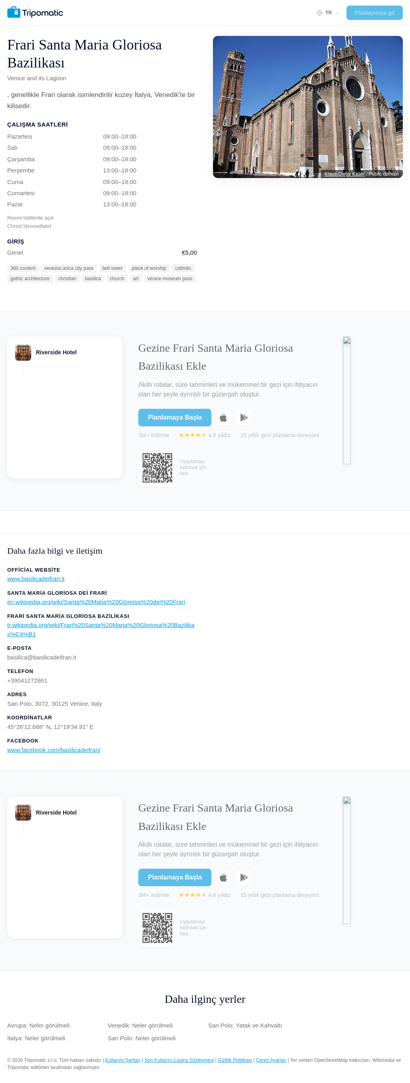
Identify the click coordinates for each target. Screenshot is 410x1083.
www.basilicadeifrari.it (35, 578)
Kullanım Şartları (123, 1060)
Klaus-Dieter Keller (345, 174)
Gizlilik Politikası (235, 1060)
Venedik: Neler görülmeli (140, 1025)
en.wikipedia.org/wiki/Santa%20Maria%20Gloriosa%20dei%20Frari (96, 601)
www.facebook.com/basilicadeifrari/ (53, 749)
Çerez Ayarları (271, 1060)
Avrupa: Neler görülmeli (38, 1025)
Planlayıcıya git (374, 13)
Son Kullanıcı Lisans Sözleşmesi (179, 1060)
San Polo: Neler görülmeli (142, 1038)
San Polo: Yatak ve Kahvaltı (245, 1025)
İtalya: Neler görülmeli (36, 1038)
